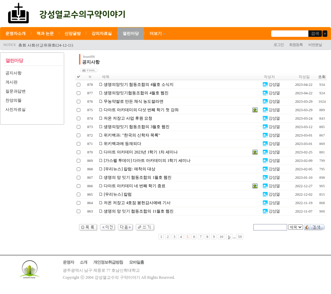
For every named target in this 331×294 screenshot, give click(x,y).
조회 (322, 77)
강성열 (271, 84)
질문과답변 (15, 91)
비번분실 (315, 45)
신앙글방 (73, 33)
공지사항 (13, 73)
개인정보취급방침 (108, 262)
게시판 (11, 82)
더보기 (158, 33)
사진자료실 (15, 109)
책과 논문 (45, 33)
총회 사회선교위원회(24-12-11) (45, 45)
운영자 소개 (75, 262)
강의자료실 (102, 33)
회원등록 (296, 45)
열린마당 (131, 33)
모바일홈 (136, 262)
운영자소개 (15, 33)
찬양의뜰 (13, 100)
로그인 (279, 45)
